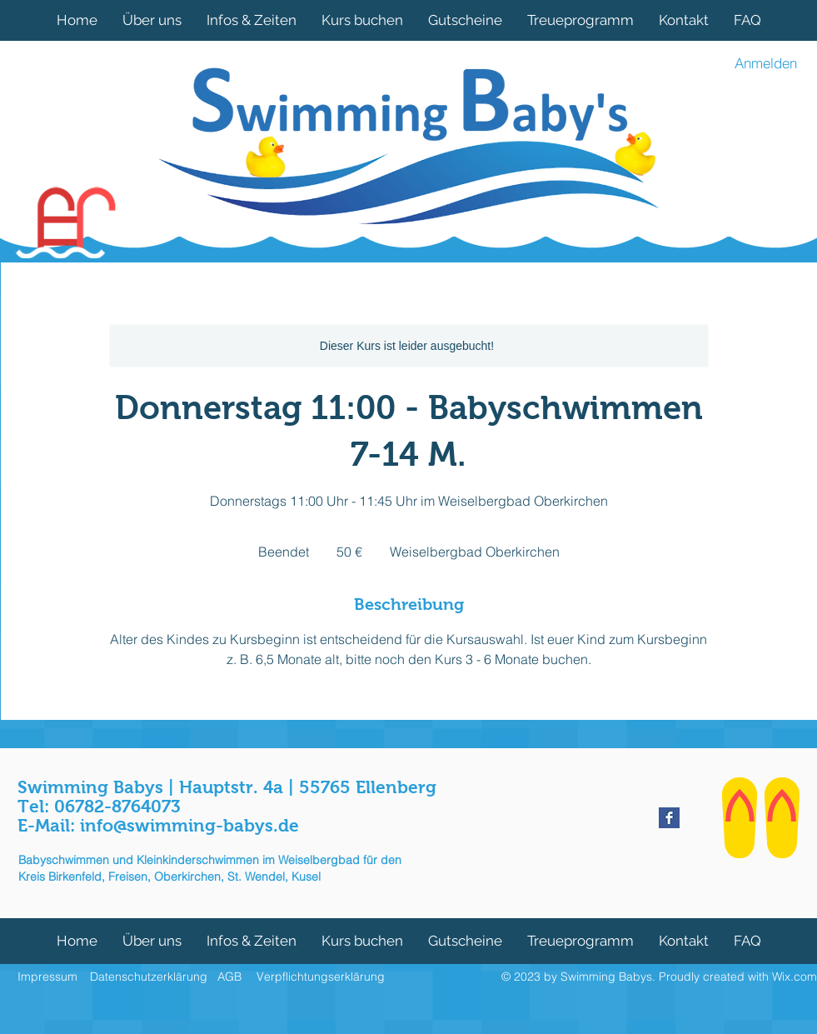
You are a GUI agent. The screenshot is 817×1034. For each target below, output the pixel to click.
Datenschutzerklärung (148, 976)
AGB (229, 976)
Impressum (47, 976)
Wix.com (794, 976)
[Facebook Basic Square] (669, 817)
